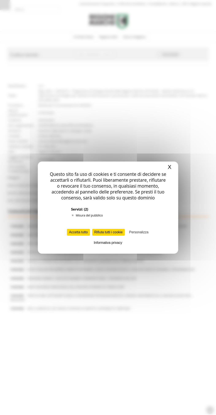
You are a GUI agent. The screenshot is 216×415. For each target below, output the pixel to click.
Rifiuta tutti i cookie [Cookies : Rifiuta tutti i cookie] (108, 232)
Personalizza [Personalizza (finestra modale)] (138, 232)
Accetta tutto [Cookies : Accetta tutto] (78, 232)
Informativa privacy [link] (108, 242)
